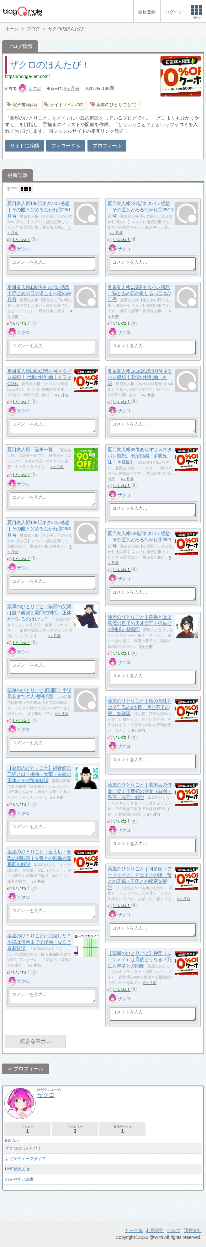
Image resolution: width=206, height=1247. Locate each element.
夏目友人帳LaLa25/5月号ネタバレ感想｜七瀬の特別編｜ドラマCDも (39, 377)
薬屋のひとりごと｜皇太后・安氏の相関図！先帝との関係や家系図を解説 (39, 858)
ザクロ (29, 88)
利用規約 (155, 1230)
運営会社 (193, 1230)
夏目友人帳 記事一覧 (30, 449)
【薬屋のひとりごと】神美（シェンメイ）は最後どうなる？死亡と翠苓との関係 (140, 959)
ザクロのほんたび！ (49, 65)
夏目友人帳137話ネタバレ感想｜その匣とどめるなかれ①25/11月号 (140, 210)
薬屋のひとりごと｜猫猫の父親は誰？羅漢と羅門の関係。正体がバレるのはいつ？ (39, 612)
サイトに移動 (24, 145)
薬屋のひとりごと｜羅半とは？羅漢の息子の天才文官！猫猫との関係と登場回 (140, 623)
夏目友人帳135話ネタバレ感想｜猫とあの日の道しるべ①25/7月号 (139, 293)
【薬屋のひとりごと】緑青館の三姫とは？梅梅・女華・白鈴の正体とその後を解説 (39, 774)
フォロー (27, 1129)
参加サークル (122, 1129)
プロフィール (106, 145)
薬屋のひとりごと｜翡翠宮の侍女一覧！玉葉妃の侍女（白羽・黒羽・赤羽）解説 (140, 791)
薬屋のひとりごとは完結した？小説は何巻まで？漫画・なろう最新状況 (39, 942)
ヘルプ (173, 1230)
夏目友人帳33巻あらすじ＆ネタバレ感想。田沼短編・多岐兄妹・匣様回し (140, 456)
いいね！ (21, 239)
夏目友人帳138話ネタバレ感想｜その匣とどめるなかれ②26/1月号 (39, 210)
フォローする (65, 145)
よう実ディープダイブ (25, 1158)
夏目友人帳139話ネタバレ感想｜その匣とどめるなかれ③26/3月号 (39, 529)
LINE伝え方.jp (17, 1169)
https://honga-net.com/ (27, 76)
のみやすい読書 (19, 1179)
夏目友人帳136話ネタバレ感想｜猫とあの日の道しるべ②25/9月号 (39, 293)
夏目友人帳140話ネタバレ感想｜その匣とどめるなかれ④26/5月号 (139, 540)
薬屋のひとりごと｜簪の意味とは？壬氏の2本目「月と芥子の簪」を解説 (140, 707)
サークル (134, 1230)
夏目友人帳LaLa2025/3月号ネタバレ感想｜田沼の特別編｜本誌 (140, 377)
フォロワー (75, 1129)
